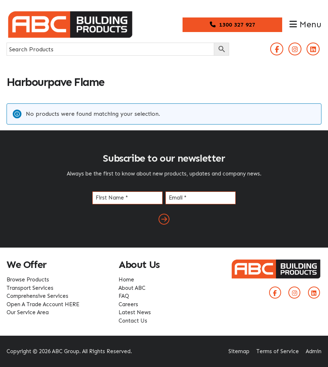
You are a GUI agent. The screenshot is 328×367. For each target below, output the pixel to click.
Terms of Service (277, 351)
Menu (305, 24)
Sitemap (238, 351)
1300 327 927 (232, 24)
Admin (313, 351)
